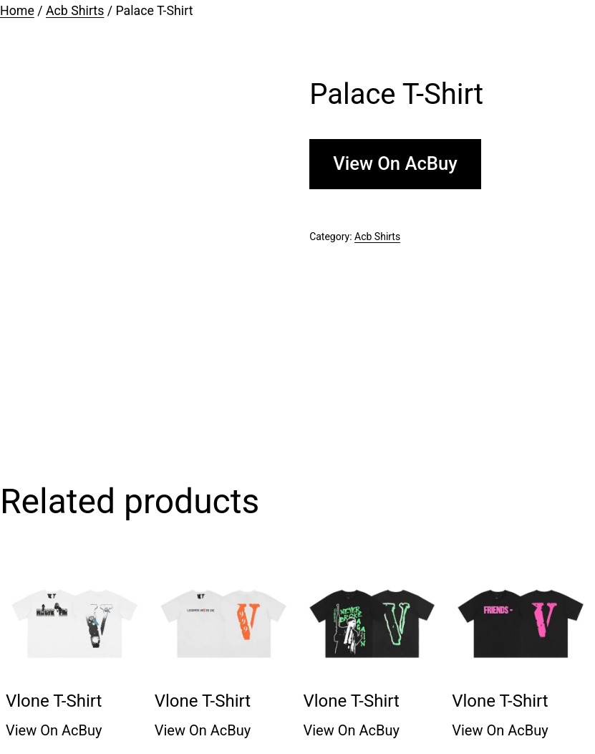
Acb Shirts (75, 11)
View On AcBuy (395, 163)
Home (17, 11)
